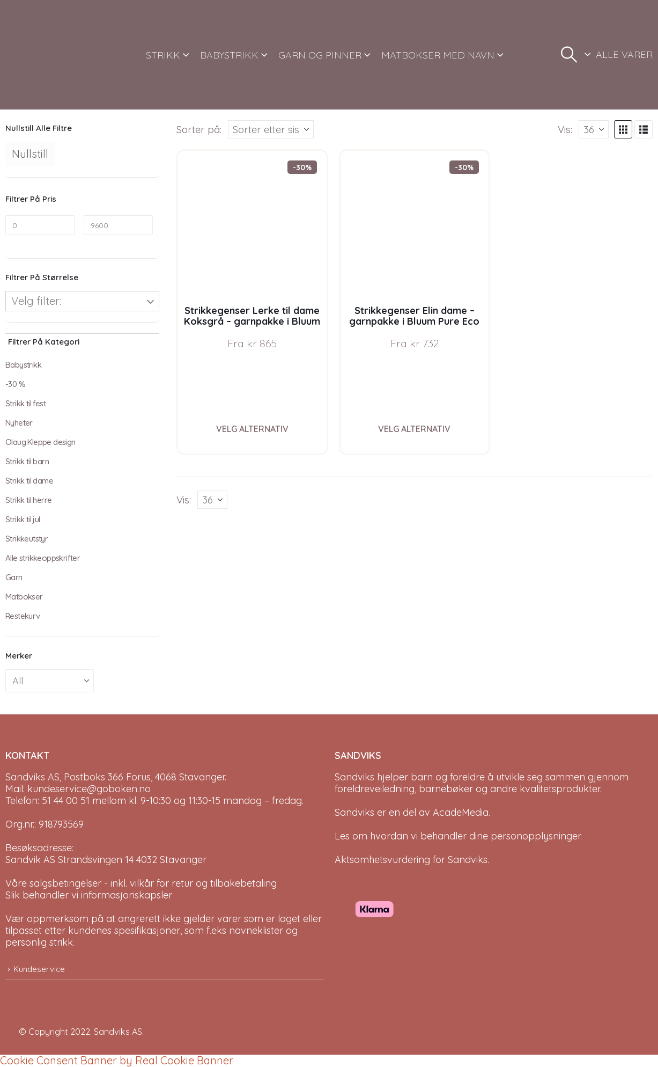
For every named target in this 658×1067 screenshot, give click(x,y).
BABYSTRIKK (229, 55)
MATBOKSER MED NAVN (437, 55)
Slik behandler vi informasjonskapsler (88, 895)
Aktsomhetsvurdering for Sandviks (411, 859)
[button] (569, 55)
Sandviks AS (118, 1031)
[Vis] (594, 129)
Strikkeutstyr (26, 539)
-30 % (15, 384)
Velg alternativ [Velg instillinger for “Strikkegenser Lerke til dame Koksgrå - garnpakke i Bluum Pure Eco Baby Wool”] (252, 428)
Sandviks (354, 777)
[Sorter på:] (271, 129)
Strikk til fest (25, 403)
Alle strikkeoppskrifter (42, 558)
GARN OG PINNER (319, 55)
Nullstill (30, 153)
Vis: (565, 129)
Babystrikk (23, 365)
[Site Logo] (45, 54)
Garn (14, 577)
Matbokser (24, 596)
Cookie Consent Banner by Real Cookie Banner (116, 1060)
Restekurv (22, 616)
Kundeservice (39, 969)
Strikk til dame (29, 481)
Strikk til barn (27, 461)
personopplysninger (535, 836)
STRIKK (163, 55)
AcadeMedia (461, 812)
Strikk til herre (28, 500)
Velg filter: (36, 301)
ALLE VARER (624, 54)
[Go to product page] (252, 225)
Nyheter (19, 423)
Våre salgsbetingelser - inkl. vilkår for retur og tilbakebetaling (141, 883)
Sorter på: (198, 129)
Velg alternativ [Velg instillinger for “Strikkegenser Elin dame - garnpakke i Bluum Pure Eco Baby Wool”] (414, 428)
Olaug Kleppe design (40, 442)
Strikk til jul (22, 519)
